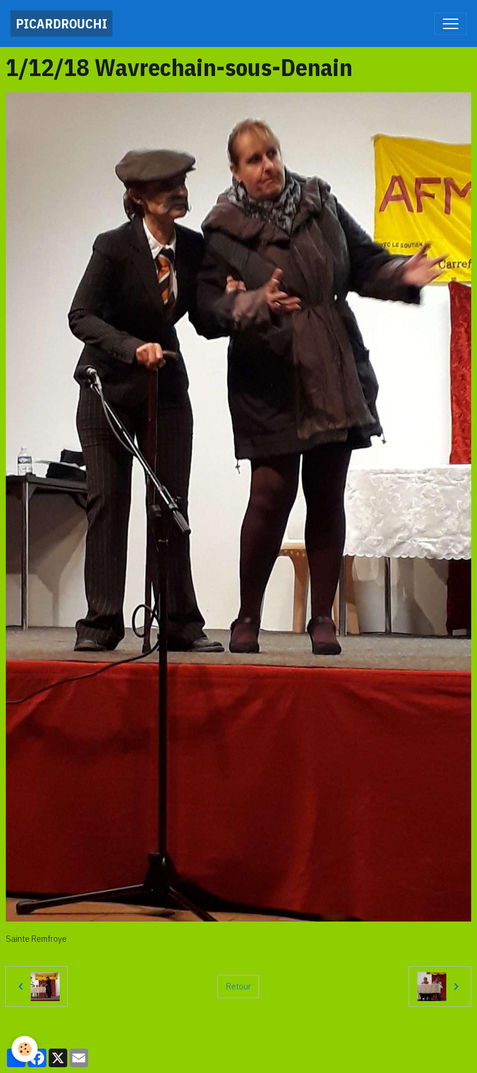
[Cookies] (25, 1049)
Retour (238, 986)
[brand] (61, 23)
